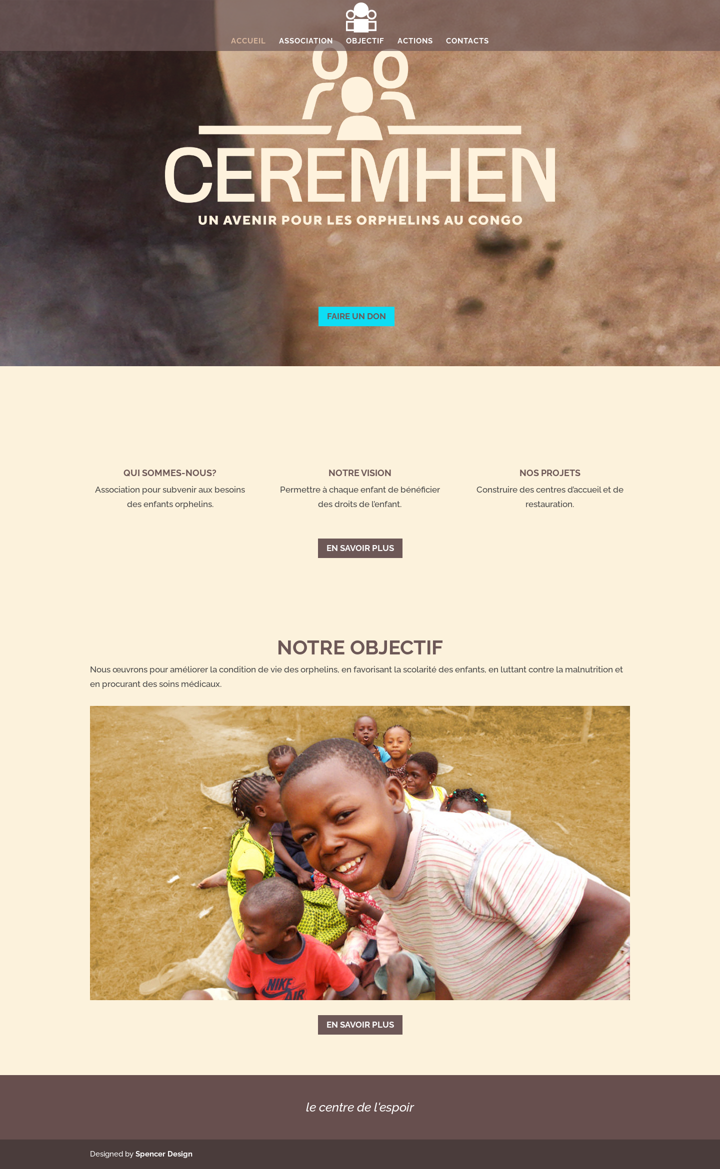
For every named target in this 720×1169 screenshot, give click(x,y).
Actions (415, 41)
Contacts (467, 41)
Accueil (248, 41)
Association (306, 41)
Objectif (365, 41)
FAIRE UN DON (356, 316)
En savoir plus (360, 548)
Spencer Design (164, 1154)
